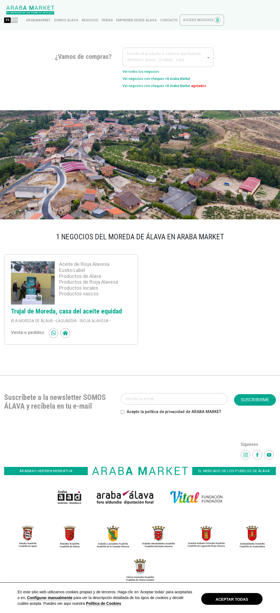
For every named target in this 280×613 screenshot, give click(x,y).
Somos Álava (118, 10)
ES (59, 10)
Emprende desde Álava (188, 10)
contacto (221, 10)
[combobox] (168, 47)
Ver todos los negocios (146, 62)
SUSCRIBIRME (255, 400)
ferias (159, 10)
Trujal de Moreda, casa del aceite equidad (66, 312)
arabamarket (90, 10)
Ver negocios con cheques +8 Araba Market (166, 70)
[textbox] (168, 47)
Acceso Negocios (254, 10)
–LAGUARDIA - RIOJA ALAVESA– (82, 322)
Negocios (142, 10)
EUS (68, 10)
